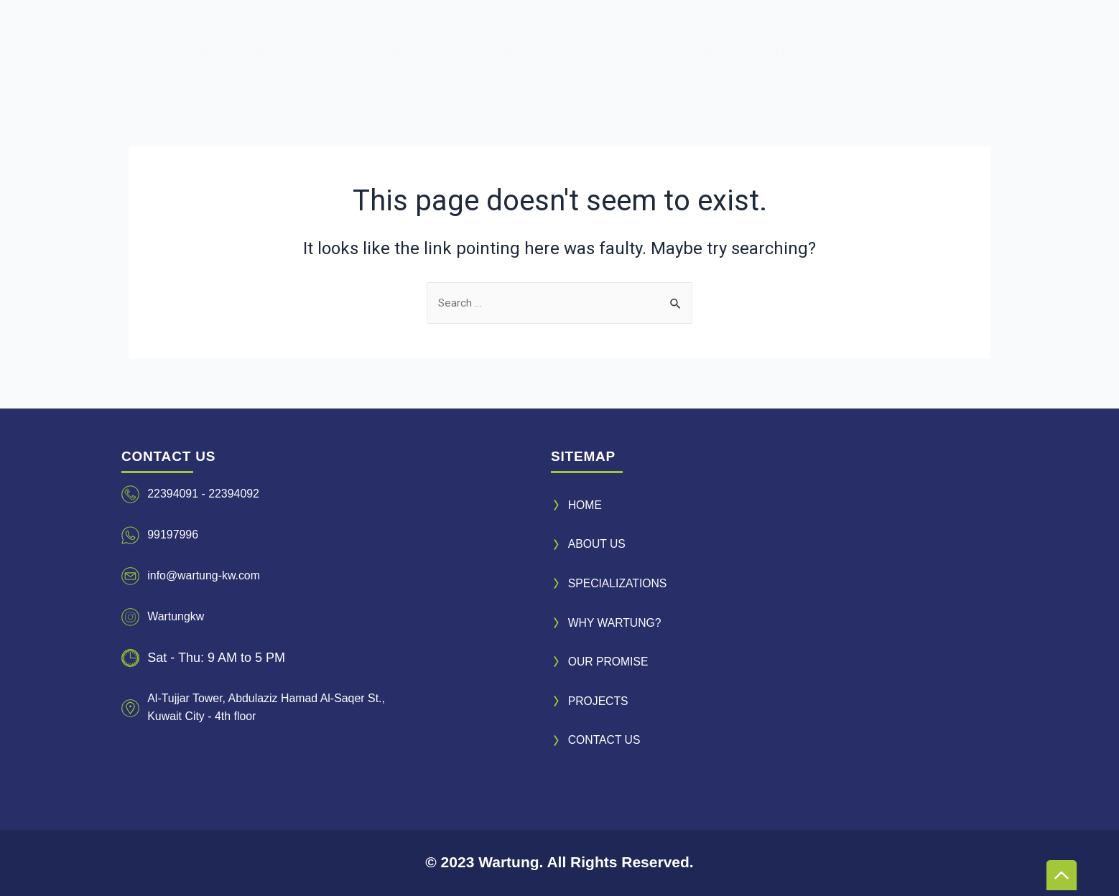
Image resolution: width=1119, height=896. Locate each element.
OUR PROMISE (688, 52)
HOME (199, 52)
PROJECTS (802, 52)
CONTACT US (912, 52)
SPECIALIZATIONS (410, 52)
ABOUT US (285, 52)
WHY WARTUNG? (555, 52)
